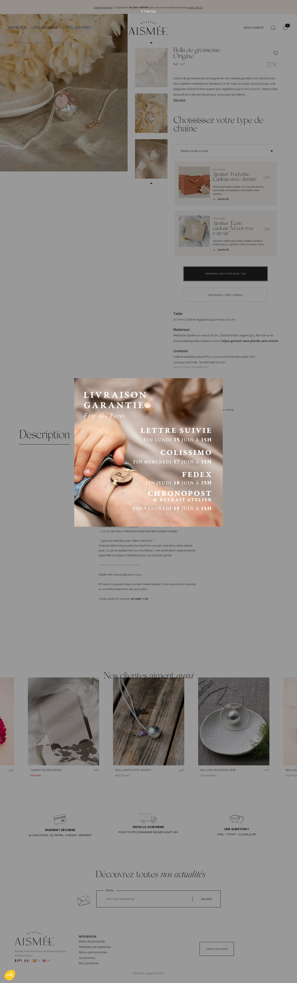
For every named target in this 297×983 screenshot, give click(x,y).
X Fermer (148, 11)
